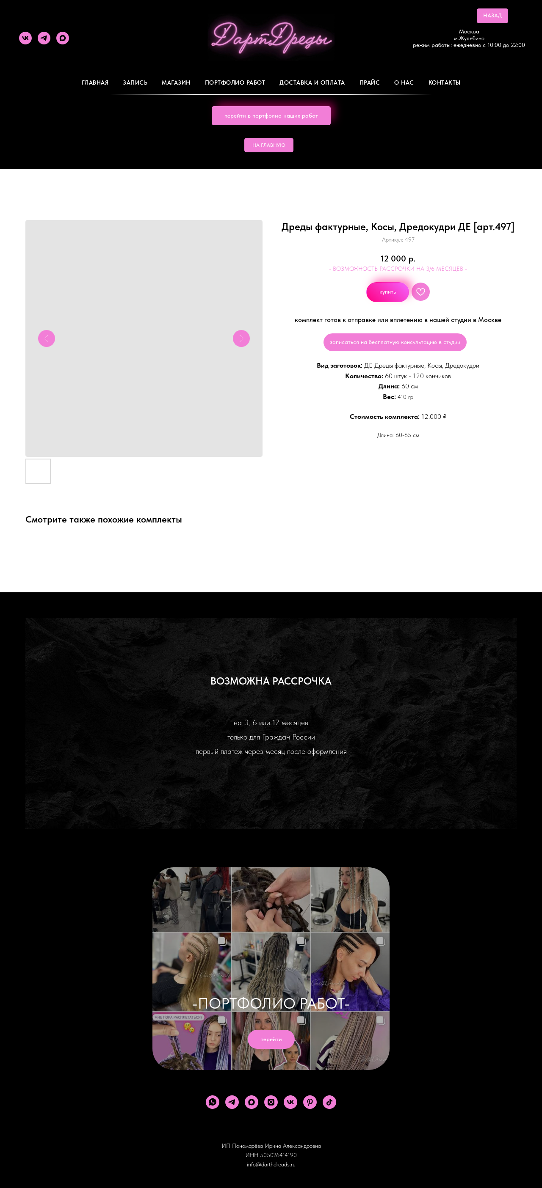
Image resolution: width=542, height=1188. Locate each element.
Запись (135, 82)
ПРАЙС (369, 82)
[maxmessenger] (62, 38)
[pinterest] (310, 1102)
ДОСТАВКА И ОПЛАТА (312, 82)
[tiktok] (329, 1102)
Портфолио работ (235, 82)
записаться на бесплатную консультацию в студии (395, 341)
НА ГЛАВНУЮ (268, 145)
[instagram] (271, 1102)
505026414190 (278, 1155)
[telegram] (44, 38)
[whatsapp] (212, 1102)
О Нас (404, 82)
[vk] (25, 38)
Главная (95, 82)
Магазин (176, 82)
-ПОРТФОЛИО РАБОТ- (271, 1003)
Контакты (445, 82)
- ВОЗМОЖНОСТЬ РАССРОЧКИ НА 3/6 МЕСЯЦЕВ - (398, 268)
